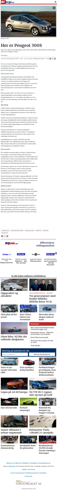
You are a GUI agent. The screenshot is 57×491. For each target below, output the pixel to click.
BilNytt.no (18, 463)
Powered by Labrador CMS (28, 488)
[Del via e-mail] (55, 59)
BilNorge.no (10, 463)
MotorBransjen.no (45, 463)
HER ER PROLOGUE (7, 74)
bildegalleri (29, 230)
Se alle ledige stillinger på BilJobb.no (28, 276)
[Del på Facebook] (50, 59)
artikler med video (17, 230)
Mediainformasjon (32, 473)
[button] (56, 253)
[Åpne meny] (55, 2)
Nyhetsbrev (43, 473)
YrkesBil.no (34, 463)
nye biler (5, 233)
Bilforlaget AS (13, 466)
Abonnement (20, 473)
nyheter (38, 230)
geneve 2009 (5, 230)
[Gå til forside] (7, 2)
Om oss (12, 473)
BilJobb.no (26, 463)
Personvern (28, 476)
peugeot (45, 230)
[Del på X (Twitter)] (52, 59)
